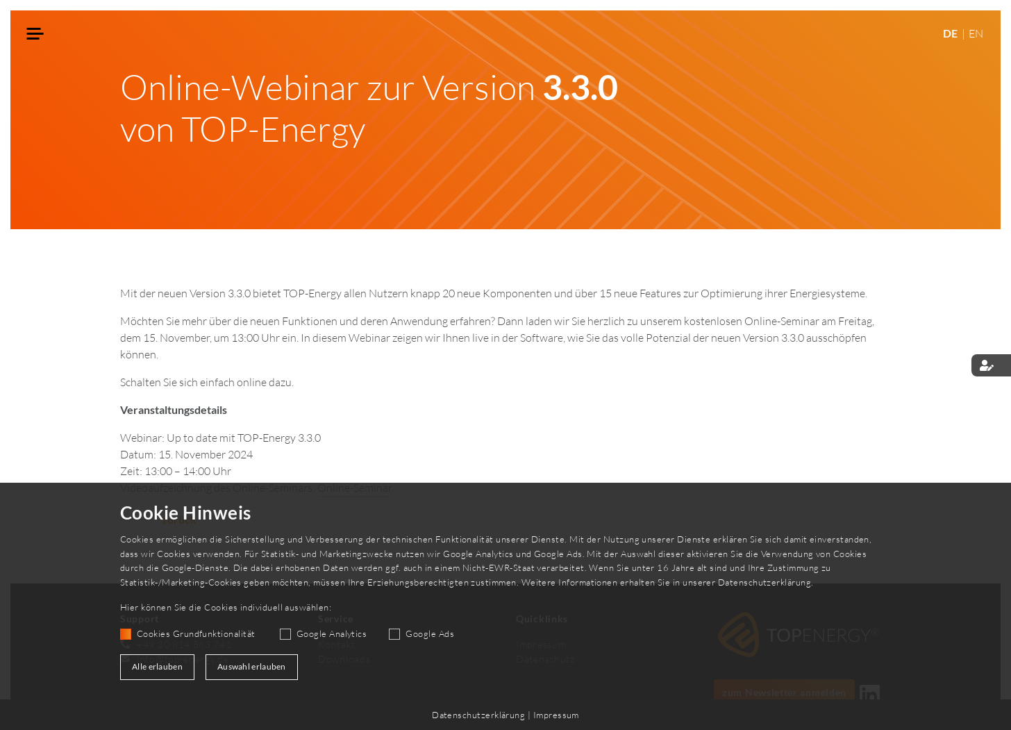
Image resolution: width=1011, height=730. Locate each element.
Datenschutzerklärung (764, 582)
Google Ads (430, 633)
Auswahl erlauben (251, 666)
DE (951, 33)
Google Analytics (331, 633)
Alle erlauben (157, 666)
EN (976, 33)
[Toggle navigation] (35, 35)
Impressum (556, 714)
